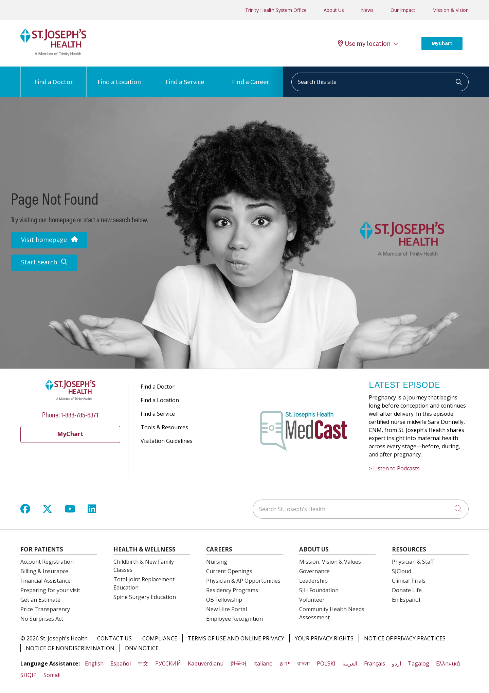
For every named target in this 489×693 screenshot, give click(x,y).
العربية (349, 663)
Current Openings (229, 571)
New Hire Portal (226, 609)
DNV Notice (142, 648)
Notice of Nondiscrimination (70, 648)
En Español (406, 599)
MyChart (442, 43)
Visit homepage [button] (49, 240)
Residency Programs (232, 590)
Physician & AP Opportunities (243, 580)
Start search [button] (44, 262)
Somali (51, 675)
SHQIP (28, 675)
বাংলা (303, 663)
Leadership (313, 580)
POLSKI (326, 663)
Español (120, 663)
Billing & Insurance (44, 571)
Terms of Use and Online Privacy (236, 638)
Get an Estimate (40, 599)
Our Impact (403, 10)
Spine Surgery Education (144, 597)
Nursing (216, 561)
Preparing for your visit (50, 590)
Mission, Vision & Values (330, 561)
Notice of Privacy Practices (405, 638)
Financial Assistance (45, 580)
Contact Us (114, 638)
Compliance (159, 638)
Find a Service (184, 76)
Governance (314, 571)
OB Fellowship (224, 599)
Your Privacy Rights (324, 638)
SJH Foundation (319, 590)
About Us (334, 10)
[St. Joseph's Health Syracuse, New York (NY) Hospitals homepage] (53, 54)
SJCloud (401, 571)
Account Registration (47, 561)
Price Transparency (45, 609)
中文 (143, 663)
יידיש (284, 663)
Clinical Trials (408, 580)
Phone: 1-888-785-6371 (70, 414)
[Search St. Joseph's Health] (361, 509)
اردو (396, 663)
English (94, 663)
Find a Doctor (53, 76)
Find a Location (119, 76)
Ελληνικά (448, 663)
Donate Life (407, 590)
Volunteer (312, 599)
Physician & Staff (413, 561)
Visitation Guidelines (167, 441)
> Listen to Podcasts (394, 468)
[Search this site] (380, 82)
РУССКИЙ (168, 663)
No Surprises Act (41, 618)
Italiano (263, 663)
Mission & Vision (450, 10)
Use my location (364, 43)
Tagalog (418, 663)
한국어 (238, 663)
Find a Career (250, 76)
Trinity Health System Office (276, 10)
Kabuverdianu (205, 663)
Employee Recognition (234, 618)
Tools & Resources (164, 427)
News (367, 10)
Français (374, 663)
